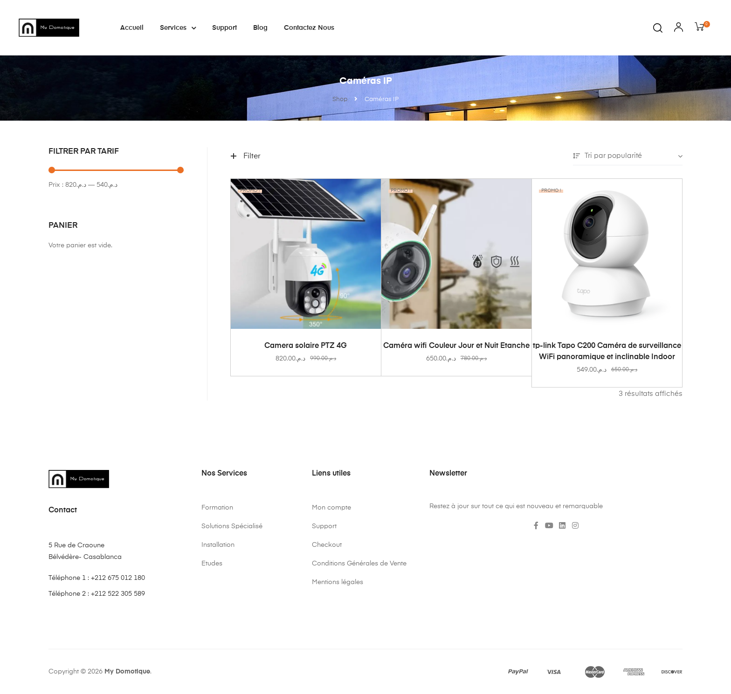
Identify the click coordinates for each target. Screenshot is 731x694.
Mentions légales (337, 582)
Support (224, 28)
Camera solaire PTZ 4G (305, 346)
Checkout (327, 545)
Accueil (132, 28)
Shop (339, 99)
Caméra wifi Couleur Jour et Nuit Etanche (456, 346)
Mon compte (331, 507)
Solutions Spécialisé (231, 526)
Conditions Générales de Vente (359, 563)
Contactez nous (309, 28)
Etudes (211, 563)
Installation (217, 545)
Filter (246, 156)
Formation (217, 507)
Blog (260, 28)
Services (178, 28)
